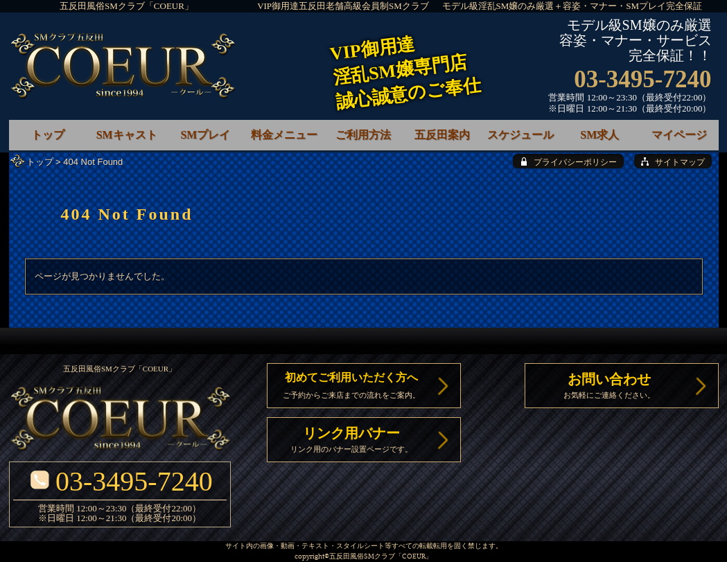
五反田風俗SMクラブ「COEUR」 (126, 6)
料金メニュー (284, 135)
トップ (39, 162)
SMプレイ (205, 135)
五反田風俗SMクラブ (362, 557)
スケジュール (520, 135)
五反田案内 (442, 135)
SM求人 (599, 135)
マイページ (679, 135)
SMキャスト (126, 135)
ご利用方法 (363, 135)
